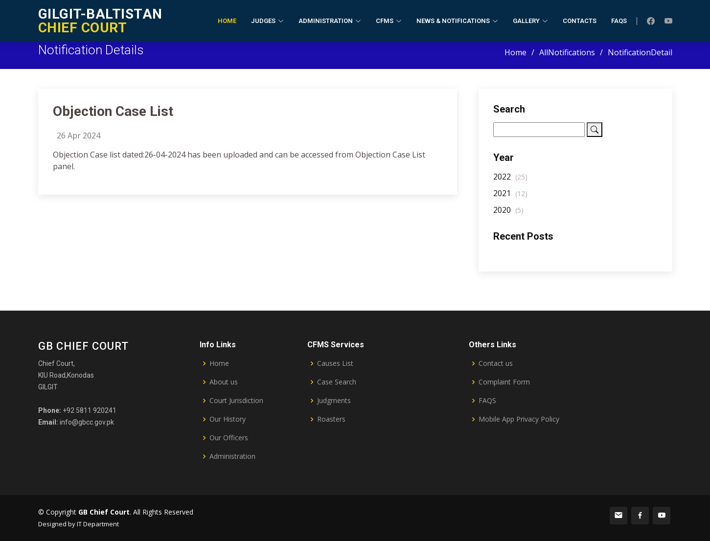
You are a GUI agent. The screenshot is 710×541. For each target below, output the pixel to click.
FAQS (487, 400)
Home (227, 20)
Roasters (331, 419)
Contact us (496, 363)
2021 (510, 199)
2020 (508, 216)
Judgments (334, 400)
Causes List (335, 363)
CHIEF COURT (100, 21)
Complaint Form (504, 382)
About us (223, 382)
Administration (232, 456)
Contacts (579, 20)
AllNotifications (567, 52)
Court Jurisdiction (236, 400)
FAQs (619, 20)
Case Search (336, 382)
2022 (510, 183)
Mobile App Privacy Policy (519, 419)
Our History (227, 419)
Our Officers (228, 437)
